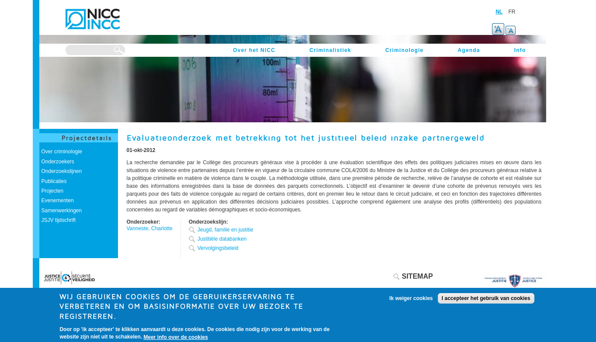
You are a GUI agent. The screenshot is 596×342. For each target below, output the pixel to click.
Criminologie (404, 50)
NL (499, 12)
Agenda (468, 50)
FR (512, 12)
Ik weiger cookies (411, 301)
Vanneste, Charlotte (150, 228)
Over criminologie (62, 152)
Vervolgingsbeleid (218, 248)
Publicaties (54, 181)
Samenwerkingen (62, 210)
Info (520, 50)
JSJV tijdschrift (59, 220)
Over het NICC (254, 50)
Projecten (53, 191)
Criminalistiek (330, 50)
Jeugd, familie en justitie (225, 230)
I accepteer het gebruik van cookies (486, 301)
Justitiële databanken (222, 239)
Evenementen (58, 200)
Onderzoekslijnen (62, 171)
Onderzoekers (58, 162)
